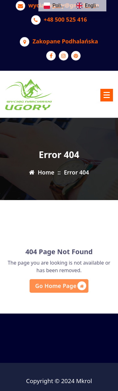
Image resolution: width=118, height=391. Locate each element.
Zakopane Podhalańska (65, 38)
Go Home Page (60, 294)
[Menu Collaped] (106, 95)
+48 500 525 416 (65, 17)
